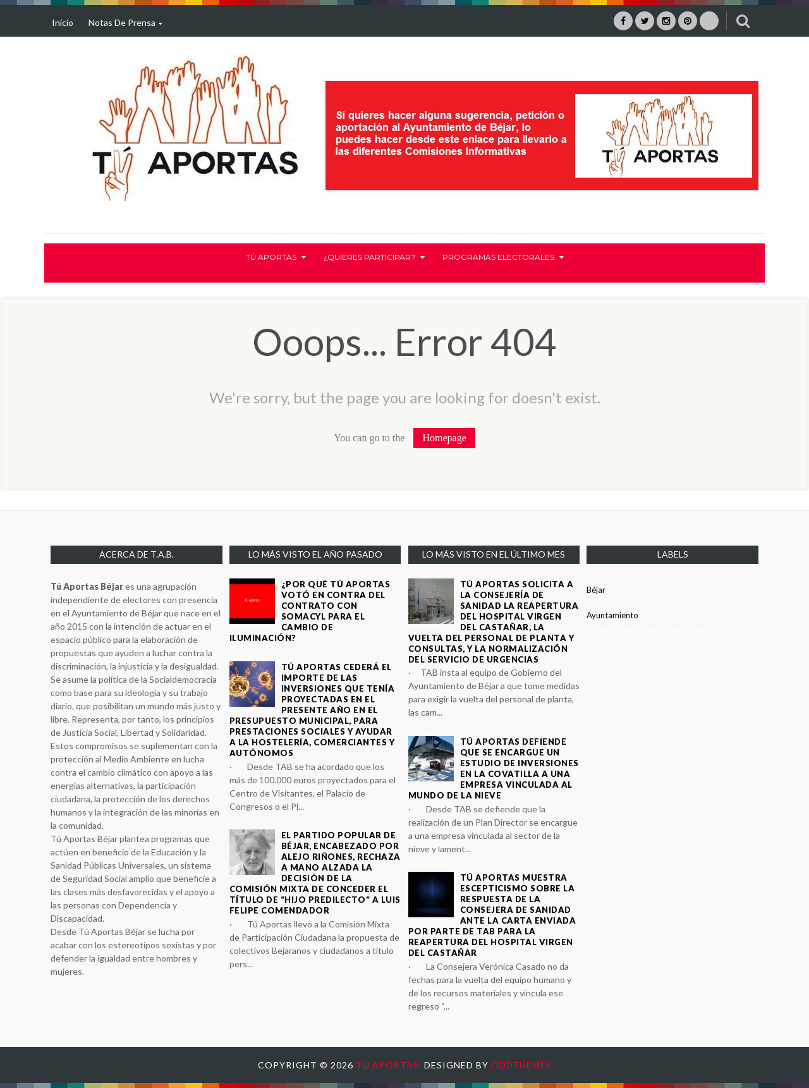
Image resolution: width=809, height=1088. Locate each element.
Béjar (596, 590)
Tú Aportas (276, 257)
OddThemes (521, 1065)
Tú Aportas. (390, 1065)
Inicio (62, 22)
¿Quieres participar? (374, 257)
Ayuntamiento (612, 615)
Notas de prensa (125, 22)
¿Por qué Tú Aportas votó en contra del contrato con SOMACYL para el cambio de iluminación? (310, 611)
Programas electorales (503, 257)
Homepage (444, 437)
